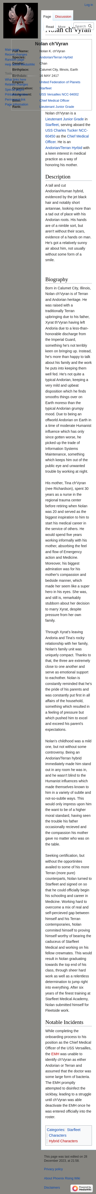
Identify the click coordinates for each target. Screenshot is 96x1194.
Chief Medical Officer (54, 100)
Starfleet (45, 88)
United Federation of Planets (59, 82)
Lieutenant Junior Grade (56, 107)
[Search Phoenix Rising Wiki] (83, 26)
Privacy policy (53, 1169)
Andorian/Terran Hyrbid (56, 57)
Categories (55, 1130)
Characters (57, 1135)
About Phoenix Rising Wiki (62, 1178)
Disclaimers (52, 1187)
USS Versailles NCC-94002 (59, 94)
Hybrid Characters (63, 1141)
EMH (55, 1054)
